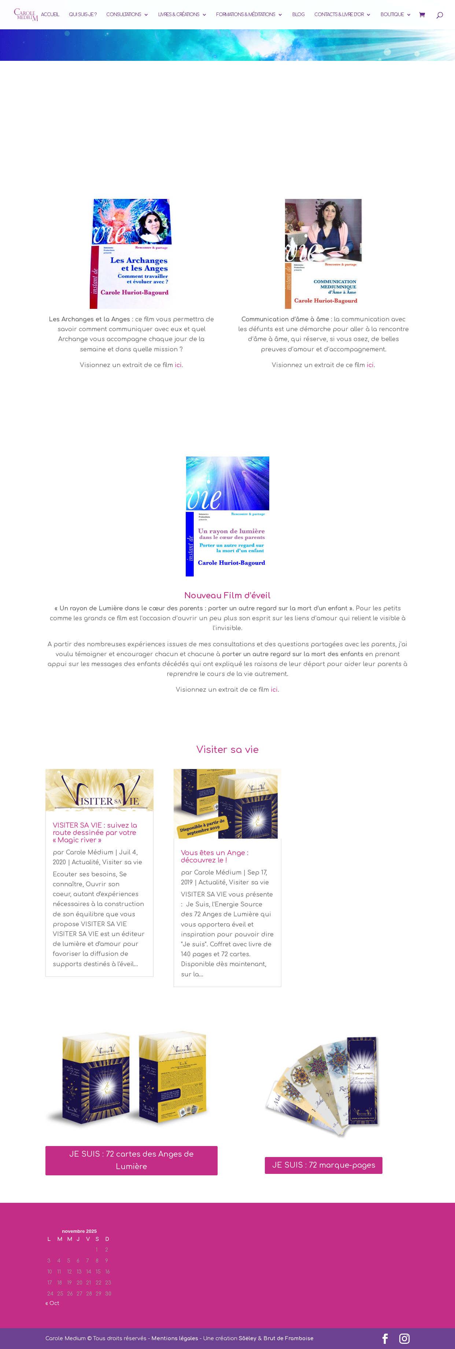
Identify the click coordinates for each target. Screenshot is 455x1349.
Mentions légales (174, 1338)
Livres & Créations (178, 14)
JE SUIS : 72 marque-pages (323, 1165)
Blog (298, 14)
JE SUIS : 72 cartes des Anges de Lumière (131, 1160)
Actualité (85, 862)
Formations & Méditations (246, 14)
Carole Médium (89, 852)
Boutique (392, 14)
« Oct (52, 1303)
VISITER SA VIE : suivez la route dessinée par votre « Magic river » (95, 833)
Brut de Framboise (288, 1338)
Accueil (50, 14)
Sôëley (247, 1338)
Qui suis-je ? (82, 14)
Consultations (123, 14)
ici (177, 365)
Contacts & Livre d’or (338, 14)
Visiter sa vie (122, 862)
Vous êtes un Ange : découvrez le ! (214, 856)
